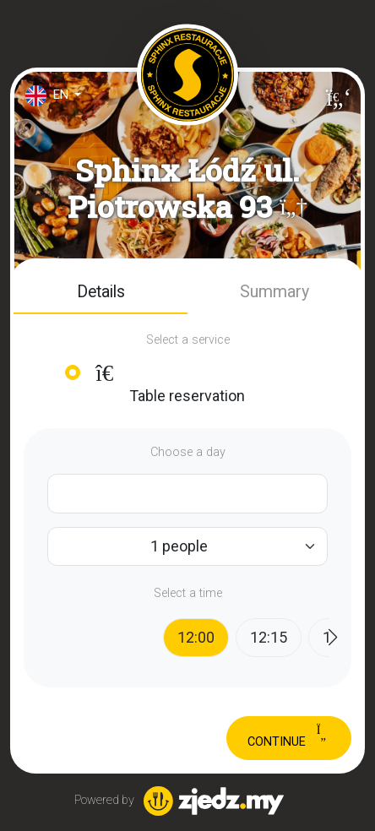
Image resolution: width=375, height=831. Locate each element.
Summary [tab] (274, 291)
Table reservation (167, 383)
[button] (293, 207)
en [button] (48, 95)
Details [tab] (101, 291)
